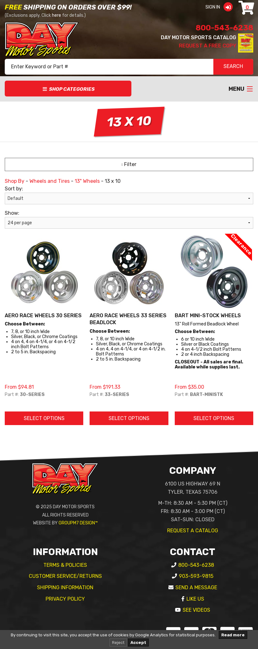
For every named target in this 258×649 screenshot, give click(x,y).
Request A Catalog (192, 531)
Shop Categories (68, 89)
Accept (138, 642)
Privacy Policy (65, 599)
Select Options (44, 418)
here (56, 15)
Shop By (14, 181)
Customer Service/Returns (65, 576)
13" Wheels (87, 181)
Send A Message (196, 587)
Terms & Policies (65, 565)
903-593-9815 (196, 576)
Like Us (195, 599)
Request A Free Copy (207, 46)
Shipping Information (65, 587)
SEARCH (233, 67)
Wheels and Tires (49, 181)
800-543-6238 (224, 27)
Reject (118, 642)
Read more (233, 635)
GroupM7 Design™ (78, 523)
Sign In (221, 7)
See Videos (196, 610)
